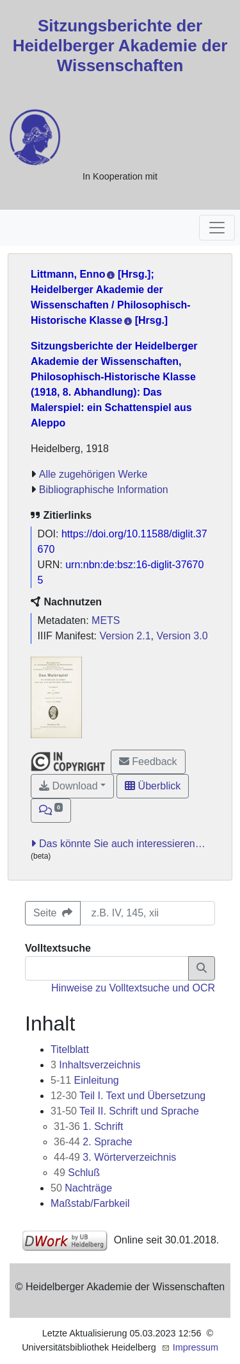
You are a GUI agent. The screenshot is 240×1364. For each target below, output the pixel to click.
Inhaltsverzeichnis (96, 1064)
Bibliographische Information (103, 489)
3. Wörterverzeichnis (115, 1157)
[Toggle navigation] (217, 227)
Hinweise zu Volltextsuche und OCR (133, 987)
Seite (52, 912)
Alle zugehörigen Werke (93, 474)
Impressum (195, 1347)
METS (106, 620)
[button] (51, 810)
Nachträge (81, 1188)
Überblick (152, 785)
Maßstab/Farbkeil (90, 1203)
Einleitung (85, 1080)
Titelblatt (70, 1049)
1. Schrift (89, 1126)
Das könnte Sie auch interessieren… (122, 843)
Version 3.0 (181, 635)
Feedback (148, 761)
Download (68, 785)
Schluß (77, 1172)
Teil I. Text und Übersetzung (128, 1095)
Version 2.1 (125, 635)
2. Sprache (93, 1141)
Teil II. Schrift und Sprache (125, 1111)
